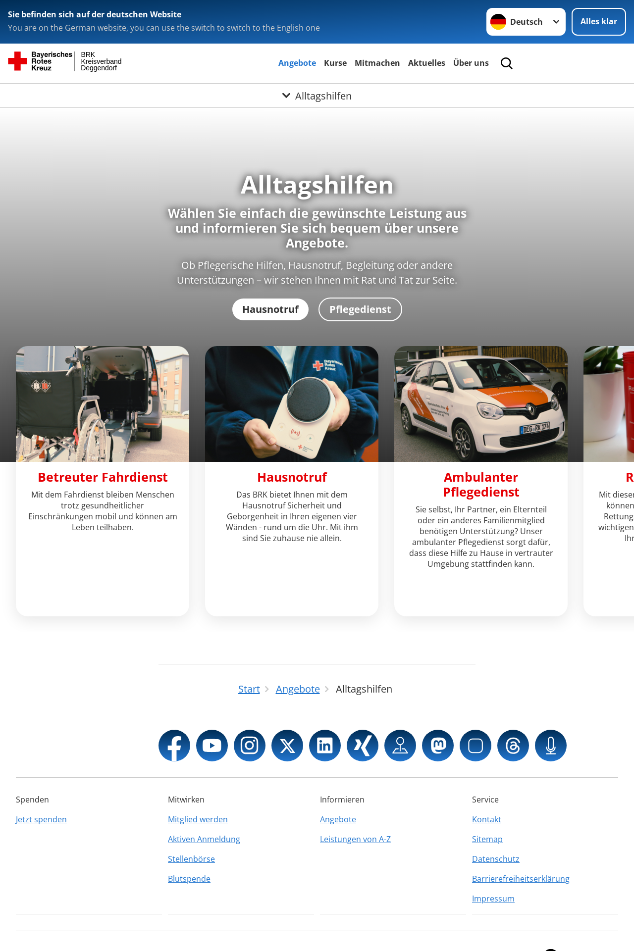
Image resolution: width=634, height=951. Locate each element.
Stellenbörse (191, 823)
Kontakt (486, 783)
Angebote (297, 62)
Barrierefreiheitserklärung (521, 843)
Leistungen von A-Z (355, 803)
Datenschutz (496, 823)
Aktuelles (426, 62)
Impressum (493, 862)
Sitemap (487, 803)
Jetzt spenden (41, 783)
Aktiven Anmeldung (204, 803)
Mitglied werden (198, 783)
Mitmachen (377, 62)
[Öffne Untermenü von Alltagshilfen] (317, 95)
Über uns (471, 62)
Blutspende (189, 843)
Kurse (335, 62)
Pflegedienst (360, 309)
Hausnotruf (270, 309)
